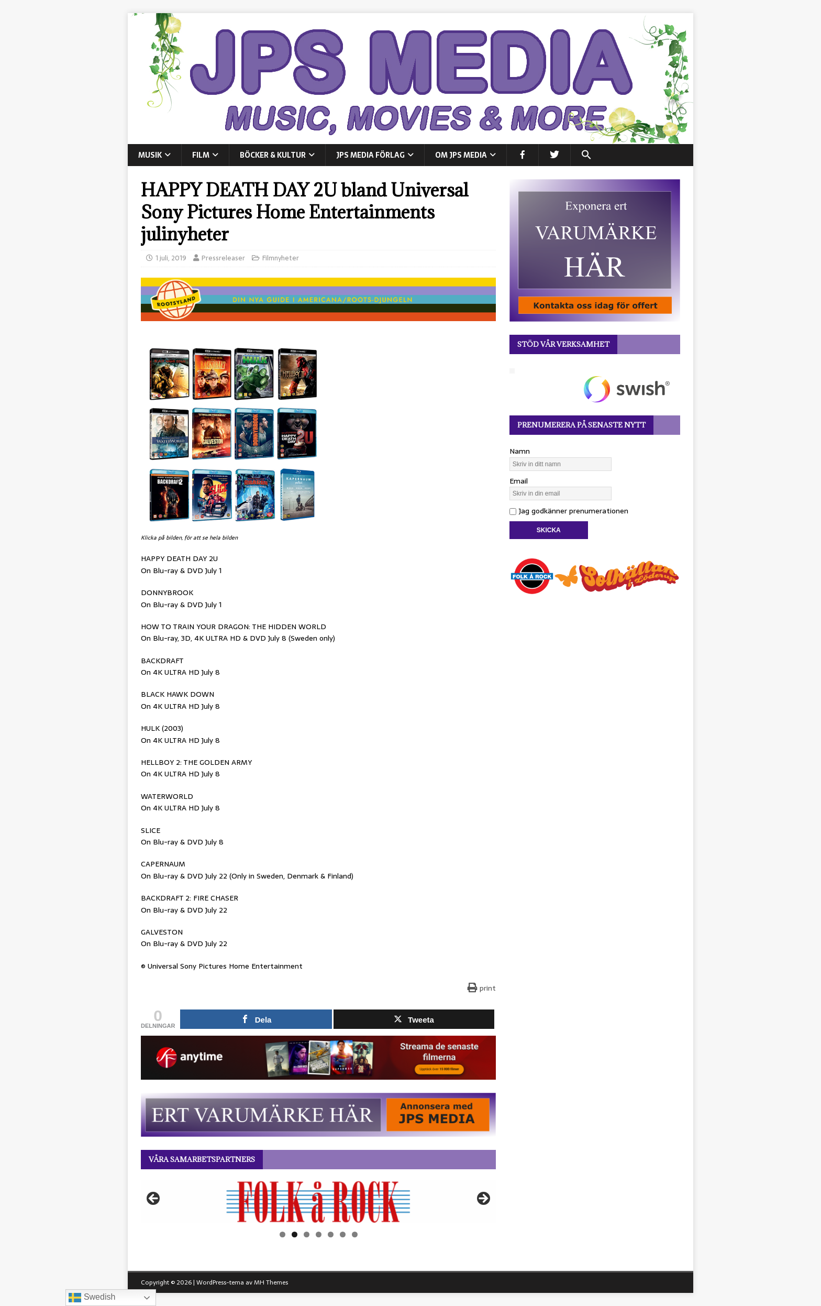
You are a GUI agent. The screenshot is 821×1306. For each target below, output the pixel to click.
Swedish (92, 1297)
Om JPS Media (461, 155)
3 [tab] (306, 1234)
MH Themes (271, 1282)
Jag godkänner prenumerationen (568, 511)
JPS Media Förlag (370, 155)
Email (518, 481)
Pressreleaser (223, 258)
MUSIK (150, 155)
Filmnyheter (280, 258)
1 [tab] (282, 1234)
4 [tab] (318, 1234)
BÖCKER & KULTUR (273, 155)
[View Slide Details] (318, 1202)
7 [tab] (355, 1234)
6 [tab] (343, 1234)
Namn (519, 451)
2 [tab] (294, 1234)
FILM (200, 155)
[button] (586, 155)
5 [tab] (331, 1234)
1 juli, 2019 (171, 258)
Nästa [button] (483, 1199)
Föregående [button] (154, 1199)
